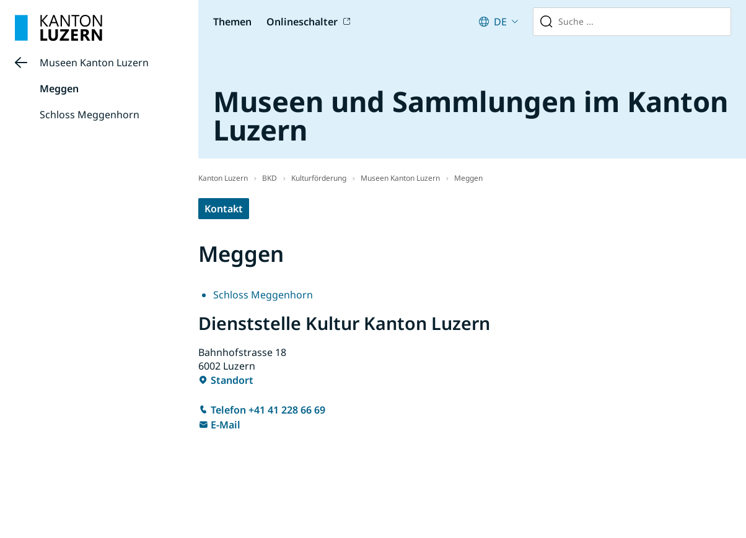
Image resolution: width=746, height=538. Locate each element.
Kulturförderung (318, 178)
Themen (232, 21)
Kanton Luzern (223, 178)
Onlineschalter (302, 21)
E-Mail (225, 425)
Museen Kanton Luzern (94, 62)
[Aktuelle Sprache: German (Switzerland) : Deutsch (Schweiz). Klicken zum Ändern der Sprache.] (498, 21)
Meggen (59, 88)
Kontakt (223, 208)
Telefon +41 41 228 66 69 (268, 410)
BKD (269, 178)
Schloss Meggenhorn (89, 114)
